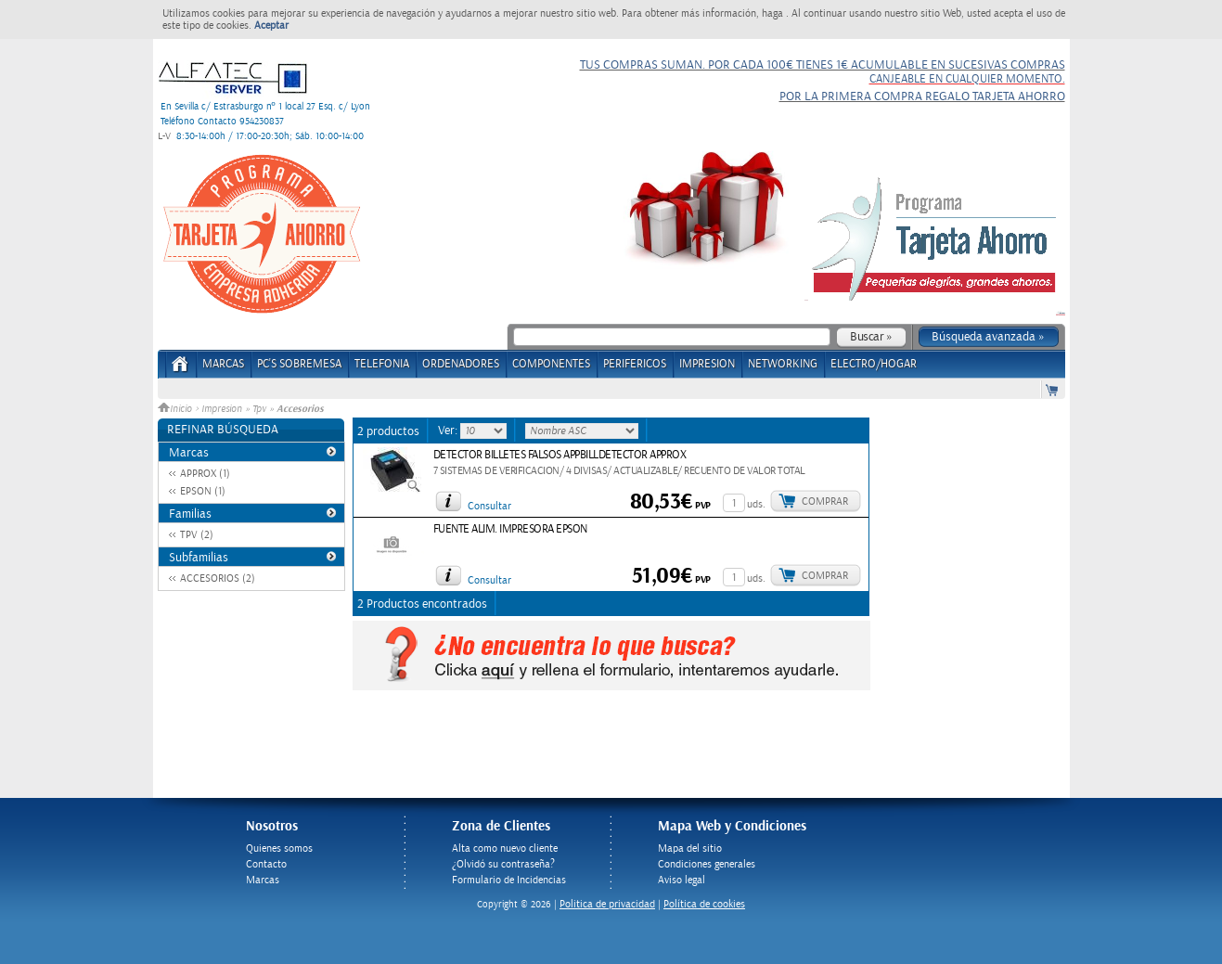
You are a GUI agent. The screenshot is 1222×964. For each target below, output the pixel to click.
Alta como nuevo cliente (505, 848)
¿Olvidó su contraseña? (503, 864)
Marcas (223, 364)
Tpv (259, 409)
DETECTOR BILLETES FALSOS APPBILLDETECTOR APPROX (560, 455)
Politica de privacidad (607, 904)
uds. (756, 504)
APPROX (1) (205, 474)
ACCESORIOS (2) (217, 578)
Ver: (449, 430)
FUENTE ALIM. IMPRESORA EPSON (510, 529)
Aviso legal (681, 880)
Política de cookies (704, 904)
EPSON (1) (202, 491)
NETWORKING (782, 364)
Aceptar (271, 25)
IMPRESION (707, 364)
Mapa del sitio (690, 848)
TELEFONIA (381, 364)
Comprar (825, 501)
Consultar (489, 506)
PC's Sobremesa (299, 364)
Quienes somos (279, 848)
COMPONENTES (551, 364)
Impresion (221, 409)
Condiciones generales (706, 864)
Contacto (266, 864)
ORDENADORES (460, 364)
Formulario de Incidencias (509, 880)
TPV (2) (196, 535)
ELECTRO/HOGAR (873, 364)
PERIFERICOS (634, 364)
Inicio (176, 409)
